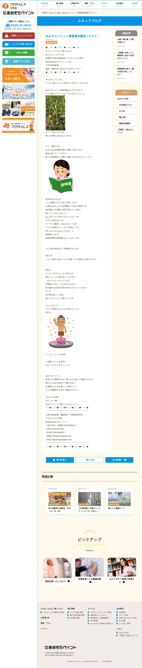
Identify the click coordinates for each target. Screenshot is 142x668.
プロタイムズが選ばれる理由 (53, 612)
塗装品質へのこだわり (98, 615)
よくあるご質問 (124, 623)
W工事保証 (94, 621)
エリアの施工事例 (76, 612)
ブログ (119, 629)
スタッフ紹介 (124, 615)
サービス (91, 609)
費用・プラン (89, 4)
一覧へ (89, 459)
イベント (104, 4)
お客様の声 (74, 4)
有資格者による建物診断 (99, 618)
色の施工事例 (75, 618)
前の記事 (61, 459)
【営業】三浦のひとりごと (129, 635)
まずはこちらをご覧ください (52, 609)
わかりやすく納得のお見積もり (101, 623)
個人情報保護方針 (107, 661)
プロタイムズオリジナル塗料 (101, 612)
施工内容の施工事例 (77, 615)
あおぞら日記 (55, 13)
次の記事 (117, 459)
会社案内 (119, 4)
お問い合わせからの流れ (128, 618)
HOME (44, 13)
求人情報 (122, 621)
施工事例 (71, 609)
